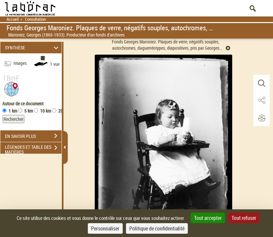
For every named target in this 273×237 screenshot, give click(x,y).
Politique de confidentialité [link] (157, 228)
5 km (28, 111)
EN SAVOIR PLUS (33, 136)
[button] (11, 88)
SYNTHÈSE (32, 47)
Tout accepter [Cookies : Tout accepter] (208, 218)
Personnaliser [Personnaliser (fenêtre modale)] (105, 228)
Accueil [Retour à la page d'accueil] (13, 19)
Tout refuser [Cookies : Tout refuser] (244, 218)
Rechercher (13, 119)
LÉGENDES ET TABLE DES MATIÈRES (33, 148)
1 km (13, 111)
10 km (45, 111)
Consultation (35, 19)
